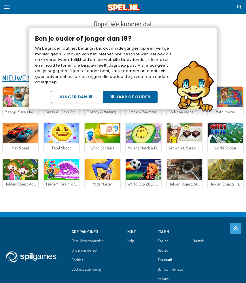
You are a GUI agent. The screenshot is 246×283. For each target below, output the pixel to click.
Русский (165, 260)
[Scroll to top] (235, 228)
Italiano (163, 279)
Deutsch (164, 250)
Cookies (77, 260)
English (163, 241)
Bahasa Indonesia (170, 269)
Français (199, 241)
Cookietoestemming (86, 269)
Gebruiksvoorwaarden (87, 241)
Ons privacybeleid (84, 250)
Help (130, 241)
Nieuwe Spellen (28, 77)
